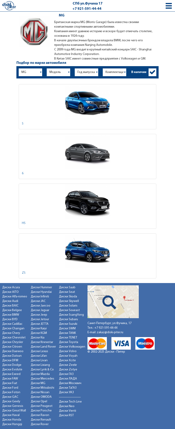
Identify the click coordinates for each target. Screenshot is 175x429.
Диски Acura (11, 287)
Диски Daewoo (12, 351)
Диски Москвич (70, 383)
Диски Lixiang (40, 365)
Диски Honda (11, 419)
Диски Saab (67, 287)
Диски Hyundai (41, 292)
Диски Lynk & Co (42, 369)
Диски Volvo (68, 351)
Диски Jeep (39, 315)
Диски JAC (38, 301)
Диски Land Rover (43, 346)
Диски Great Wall (14, 410)
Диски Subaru (68, 319)
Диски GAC (10, 397)
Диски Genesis (12, 406)
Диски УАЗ (66, 392)
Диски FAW (10, 378)
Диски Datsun (12, 356)
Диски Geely (11, 401)
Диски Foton (11, 392)
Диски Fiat (9, 383)
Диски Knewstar (42, 342)
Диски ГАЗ (66, 374)
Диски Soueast (69, 310)
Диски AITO (10, 292)
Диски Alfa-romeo (14, 296)
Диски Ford (10, 388)
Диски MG (38, 383)
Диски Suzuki (68, 324)
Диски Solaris (68, 305)
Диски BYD (10, 319)
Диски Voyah (68, 356)
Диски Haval (11, 415)
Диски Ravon (40, 415)
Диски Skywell (69, 301)
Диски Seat (67, 292)
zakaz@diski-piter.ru (110, 332)
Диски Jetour (40, 319)
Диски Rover (40, 424)
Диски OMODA (41, 397)
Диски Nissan (40, 392)
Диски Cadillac (12, 324)
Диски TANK (67, 333)
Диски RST (66, 415)
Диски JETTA (40, 324)
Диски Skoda (68, 296)
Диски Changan (13, 328)
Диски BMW (10, 315)
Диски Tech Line (70, 401)
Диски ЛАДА (68, 378)
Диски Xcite (67, 360)
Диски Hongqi (12, 424)
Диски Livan (39, 360)
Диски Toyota (68, 342)
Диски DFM (10, 360)
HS (24, 223)
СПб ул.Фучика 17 (88, 3)
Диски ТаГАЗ (68, 388)
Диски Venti (67, 411)
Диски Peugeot (41, 406)
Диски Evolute (12, 369)
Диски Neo (67, 406)
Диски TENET (68, 337)
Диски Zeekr (68, 365)
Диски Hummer (41, 287)
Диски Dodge (11, 365)
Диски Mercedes (42, 378)
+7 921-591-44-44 (86, 9)
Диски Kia (37, 337)
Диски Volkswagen (72, 346)
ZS (24, 273)
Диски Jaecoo (40, 305)
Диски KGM (39, 333)
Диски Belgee (12, 310)
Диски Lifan (39, 356)
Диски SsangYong (71, 315)
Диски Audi (10, 301)
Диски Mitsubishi (42, 388)
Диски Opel (39, 401)
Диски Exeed (11, 374)
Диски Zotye (68, 369)
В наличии (138, 72)
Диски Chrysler (12, 342)
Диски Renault (41, 419)
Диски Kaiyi (39, 328)
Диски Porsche (41, 410)
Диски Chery (11, 333)
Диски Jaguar (40, 310)
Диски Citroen (12, 346)
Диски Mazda (40, 374)
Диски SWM (67, 328)
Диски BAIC (10, 305)
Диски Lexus (39, 351)
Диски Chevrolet (14, 337)
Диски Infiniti (40, 296)
